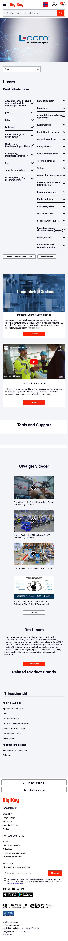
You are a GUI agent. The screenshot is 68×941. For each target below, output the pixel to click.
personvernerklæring (15, 883)
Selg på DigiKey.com (11, 825)
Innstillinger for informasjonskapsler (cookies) (21, 928)
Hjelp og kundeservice (11, 845)
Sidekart (6, 829)
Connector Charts (11, 719)
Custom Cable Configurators (16, 724)
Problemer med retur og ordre (14, 853)
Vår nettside (34, 664)
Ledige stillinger (9, 818)
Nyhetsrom (7, 822)
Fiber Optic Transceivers (14, 729)
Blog (5, 714)
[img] (16, 5)
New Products (47, 256)
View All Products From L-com (19, 256)
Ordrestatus (7, 849)
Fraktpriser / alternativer (12, 857)
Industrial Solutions (12, 734)
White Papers (9, 739)
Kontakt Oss (8, 842)
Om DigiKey (7, 814)
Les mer (34, 334)
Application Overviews (13, 709)
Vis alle (34, 612)
